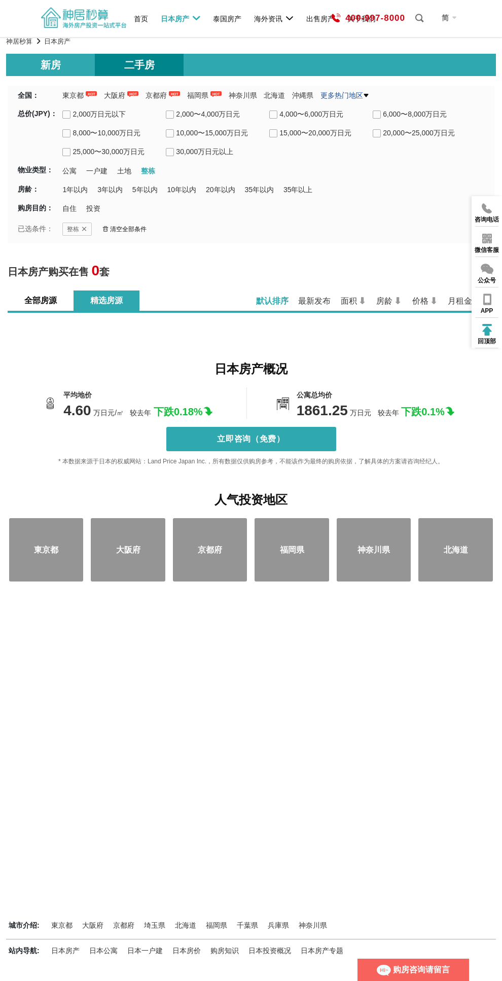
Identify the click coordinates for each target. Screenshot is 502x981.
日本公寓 (103, 951)
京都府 (156, 95)
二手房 (139, 64)
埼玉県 (154, 925)
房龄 (384, 301)
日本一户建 (145, 951)
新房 (51, 64)
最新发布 (314, 301)
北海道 (274, 95)
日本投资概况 (269, 951)
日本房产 (181, 18)
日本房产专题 (322, 951)
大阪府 (114, 95)
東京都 (73, 95)
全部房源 (40, 300)
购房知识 (224, 951)
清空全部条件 (124, 229)
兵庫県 (278, 925)
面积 (349, 301)
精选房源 (106, 300)
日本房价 (186, 951)
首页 (141, 18)
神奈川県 (243, 95)
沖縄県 (302, 95)
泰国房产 (227, 18)
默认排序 (272, 301)
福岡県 (197, 95)
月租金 (460, 301)
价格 (420, 301)
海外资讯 (274, 18)
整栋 (77, 229)
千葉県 (247, 925)
